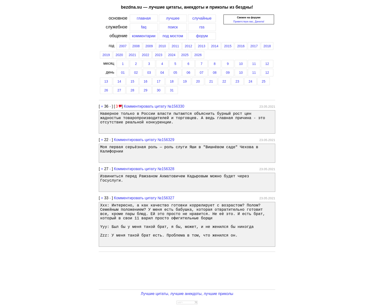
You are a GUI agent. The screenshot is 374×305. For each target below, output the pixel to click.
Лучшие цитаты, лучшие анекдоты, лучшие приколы (187, 294)
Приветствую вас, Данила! (248, 21)
